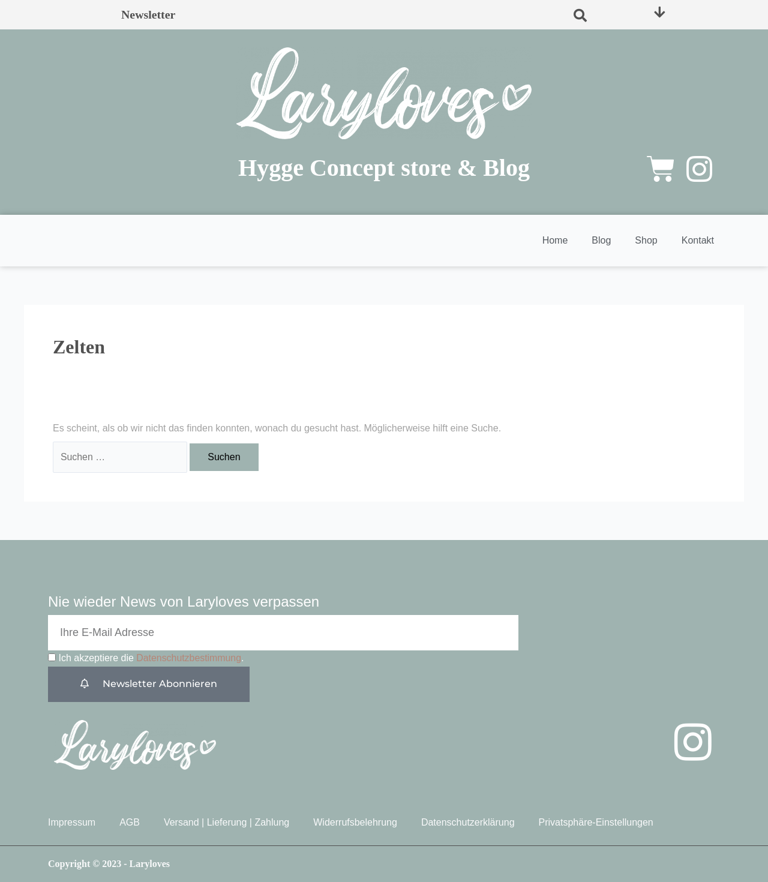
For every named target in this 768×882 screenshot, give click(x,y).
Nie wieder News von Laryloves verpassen (183, 602)
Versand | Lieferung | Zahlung (226, 822)
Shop (646, 240)
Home (555, 240)
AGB (129, 822)
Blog (601, 240)
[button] (580, 15)
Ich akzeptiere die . (151, 658)
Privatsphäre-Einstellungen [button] (596, 822)
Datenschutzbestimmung (189, 658)
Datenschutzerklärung (468, 822)
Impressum (71, 822)
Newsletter (148, 15)
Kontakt (698, 240)
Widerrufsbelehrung (355, 822)
